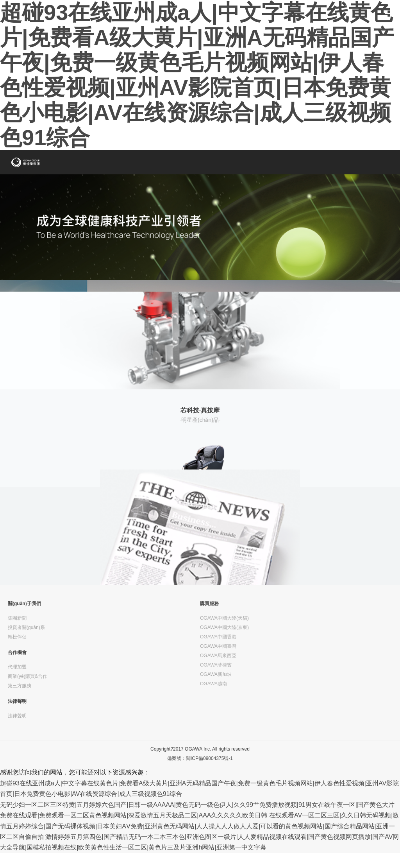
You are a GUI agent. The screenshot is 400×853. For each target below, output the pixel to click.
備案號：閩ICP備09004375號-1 (200, 758)
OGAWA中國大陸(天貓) (224, 618)
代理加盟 (17, 667)
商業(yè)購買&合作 (27, 676)
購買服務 (209, 603)
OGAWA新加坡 (216, 674)
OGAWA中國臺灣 (218, 646)
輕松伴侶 (17, 637)
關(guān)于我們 (24, 603)
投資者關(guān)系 (26, 627)
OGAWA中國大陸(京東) (224, 627)
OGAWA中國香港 (218, 637)
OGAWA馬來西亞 (218, 655)
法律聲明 (17, 701)
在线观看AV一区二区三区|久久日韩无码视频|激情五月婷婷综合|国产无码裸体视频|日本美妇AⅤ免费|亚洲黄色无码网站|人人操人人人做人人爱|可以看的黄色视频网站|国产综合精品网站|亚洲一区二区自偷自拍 (199, 826)
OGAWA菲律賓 (216, 665)
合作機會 (17, 652)
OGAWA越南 (213, 683)
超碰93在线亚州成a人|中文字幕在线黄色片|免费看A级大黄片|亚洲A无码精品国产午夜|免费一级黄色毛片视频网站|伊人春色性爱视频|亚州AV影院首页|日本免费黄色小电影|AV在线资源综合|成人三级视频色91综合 (197, 75)
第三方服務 (19, 685)
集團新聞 (17, 618)
